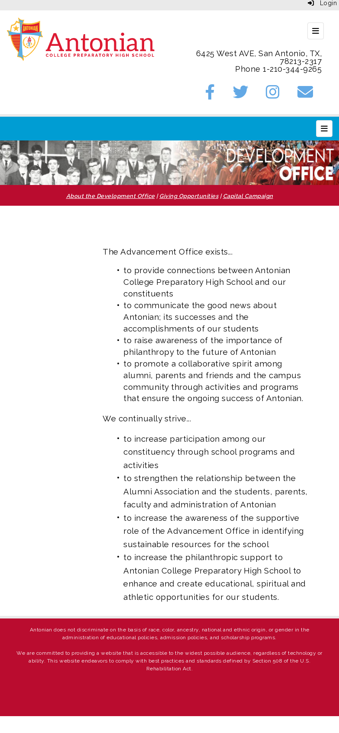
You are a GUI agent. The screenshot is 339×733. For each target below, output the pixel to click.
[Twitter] (241, 94)
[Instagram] (273, 94)
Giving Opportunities (188, 196)
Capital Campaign (248, 196)
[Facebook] (210, 94)
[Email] (305, 94)
